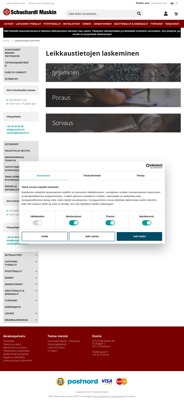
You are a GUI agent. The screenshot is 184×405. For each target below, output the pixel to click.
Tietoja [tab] (141, 175)
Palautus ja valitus (17, 150)
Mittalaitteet (71, 23)
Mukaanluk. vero (159, 3)
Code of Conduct (16, 72)
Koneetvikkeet (103, 23)
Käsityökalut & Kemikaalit (131, 23)
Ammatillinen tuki (16, 3)
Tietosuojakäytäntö (17, 64)
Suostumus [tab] (43, 175)
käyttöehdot (117, 396)
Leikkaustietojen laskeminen (17, 360)
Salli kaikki (139, 236)
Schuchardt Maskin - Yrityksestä (12, 53)
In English (11, 78)
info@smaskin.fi (100, 351)
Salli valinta (92, 236)
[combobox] (104, 14)
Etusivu (6, 40)
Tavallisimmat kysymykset (14, 178)
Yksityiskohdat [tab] (92, 175)
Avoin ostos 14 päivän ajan (41, 3)
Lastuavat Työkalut (28, 23)
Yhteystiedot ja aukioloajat (15, 168)
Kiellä (44, 236)
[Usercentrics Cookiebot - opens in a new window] (148, 166)
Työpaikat (156, 23)
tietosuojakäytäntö (101, 396)
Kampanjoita (13, 306)
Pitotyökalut (52, 23)
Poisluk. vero (142, 3)
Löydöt (9, 313)
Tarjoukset (172, 23)
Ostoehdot (12, 144)
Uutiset (8, 23)
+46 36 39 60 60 (100, 354)
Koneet (87, 23)
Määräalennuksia (16, 319)
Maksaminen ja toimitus (14, 159)
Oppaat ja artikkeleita (12, 188)
